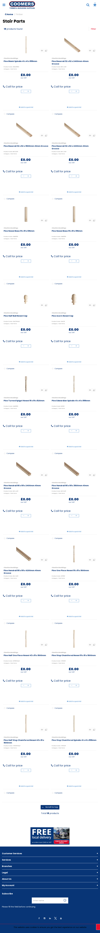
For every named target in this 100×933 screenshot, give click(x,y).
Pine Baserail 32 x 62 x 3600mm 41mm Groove (26, 146)
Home (9, 14)
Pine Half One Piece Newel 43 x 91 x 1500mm (25, 655)
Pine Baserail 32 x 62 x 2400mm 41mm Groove (70, 62)
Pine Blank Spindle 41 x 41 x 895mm (20, 61)
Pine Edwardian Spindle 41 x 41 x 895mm (71, 400)
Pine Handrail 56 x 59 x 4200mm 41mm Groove (22, 571)
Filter (93, 28)
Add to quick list (26, 107)
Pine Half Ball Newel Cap (15, 316)
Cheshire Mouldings (11, 58)
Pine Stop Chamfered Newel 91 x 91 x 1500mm (74, 655)
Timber (19, 14)
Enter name (32, 897)
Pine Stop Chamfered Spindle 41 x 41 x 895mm (74, 740)
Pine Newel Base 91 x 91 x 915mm (67, 231)
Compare (8, 114)
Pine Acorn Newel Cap (62, 316)
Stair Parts (13, 69)
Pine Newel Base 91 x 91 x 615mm (19, 231)
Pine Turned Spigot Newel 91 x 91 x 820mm (24, 400)
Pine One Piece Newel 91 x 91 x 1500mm (70, 570)
